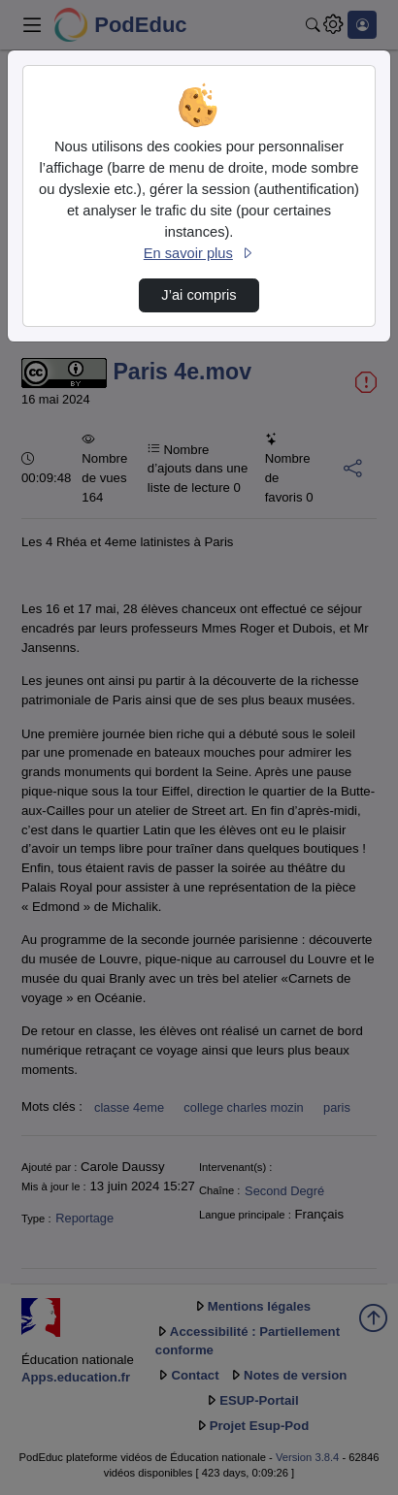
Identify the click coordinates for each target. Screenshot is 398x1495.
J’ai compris (198, 295)
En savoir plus (199, 253)
